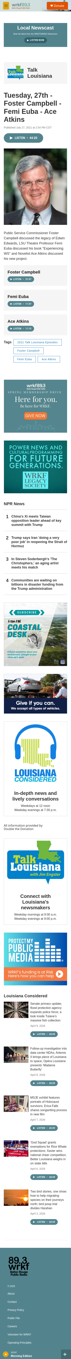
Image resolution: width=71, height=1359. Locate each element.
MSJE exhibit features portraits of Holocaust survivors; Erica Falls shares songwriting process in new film (48, 1106)
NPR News (14, 503)
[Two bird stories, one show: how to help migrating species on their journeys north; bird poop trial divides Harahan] (16, 1197)
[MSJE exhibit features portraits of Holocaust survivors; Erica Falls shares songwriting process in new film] (16, 1104)
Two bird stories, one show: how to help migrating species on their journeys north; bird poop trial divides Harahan (48, 1200)
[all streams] (66, 1354)
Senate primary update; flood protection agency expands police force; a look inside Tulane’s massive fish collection (46, 1012)
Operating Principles (19, 1342)
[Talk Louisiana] (15, 73)
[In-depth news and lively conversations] (35, 753)
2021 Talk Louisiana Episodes (37, 342)
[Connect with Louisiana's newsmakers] (35, 863)
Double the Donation (19, 829)
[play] (5, 1354)
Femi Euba (24, 359)
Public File (14, 1318)
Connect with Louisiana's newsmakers (35, 901)
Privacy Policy (16, 1310)
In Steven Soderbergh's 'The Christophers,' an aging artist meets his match (35, 563)
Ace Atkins (49, 359)
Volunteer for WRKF (19, 1334)
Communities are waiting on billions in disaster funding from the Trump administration (37, 584)
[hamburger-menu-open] (6, 6)
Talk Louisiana (39, 73)
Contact (12, 1301)
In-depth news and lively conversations (35, 796)
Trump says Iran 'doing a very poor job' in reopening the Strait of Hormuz (39, 542)
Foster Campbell (28, 350)
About (11, 1293)
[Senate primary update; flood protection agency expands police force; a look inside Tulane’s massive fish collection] (16, 1010)
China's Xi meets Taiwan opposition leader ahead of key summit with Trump (36, 521)
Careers (12, 1326)
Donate (59, 5)
